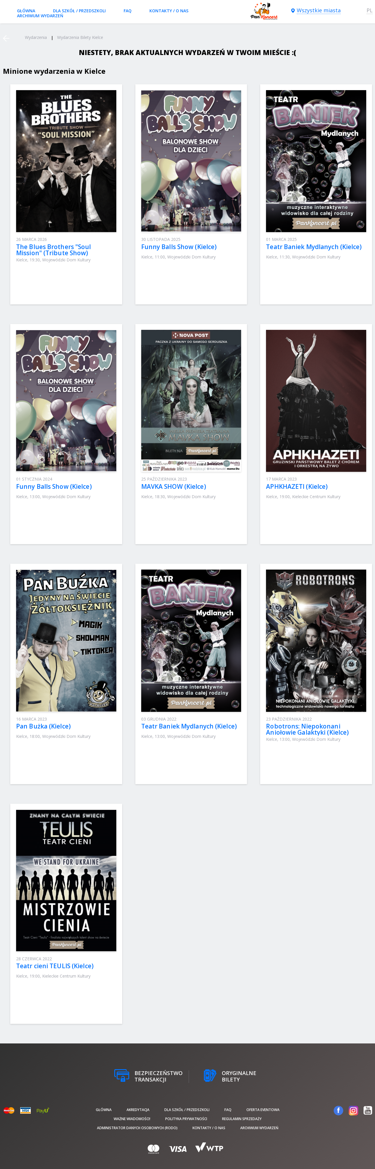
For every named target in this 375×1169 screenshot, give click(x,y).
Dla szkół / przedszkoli (79, 10)
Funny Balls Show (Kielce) (179, 247)
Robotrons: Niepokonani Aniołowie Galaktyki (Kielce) (307, 729)
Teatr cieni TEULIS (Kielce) (54, 966)
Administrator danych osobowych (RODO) (137, 1127)
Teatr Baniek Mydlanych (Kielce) (314, 247)
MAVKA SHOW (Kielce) (173, 486)
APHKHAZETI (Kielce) (297, 486)
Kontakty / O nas (168, 10)
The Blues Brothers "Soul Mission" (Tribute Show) (53, 250)
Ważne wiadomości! (132, 1118)
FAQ (128, 10)
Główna (26, 10)
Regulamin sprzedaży (242, 1118)
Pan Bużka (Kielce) (43, 726)
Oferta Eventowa (262, 1109)
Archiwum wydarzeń (40, 15)
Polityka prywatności (186, 1118)
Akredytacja (138, 1109)
